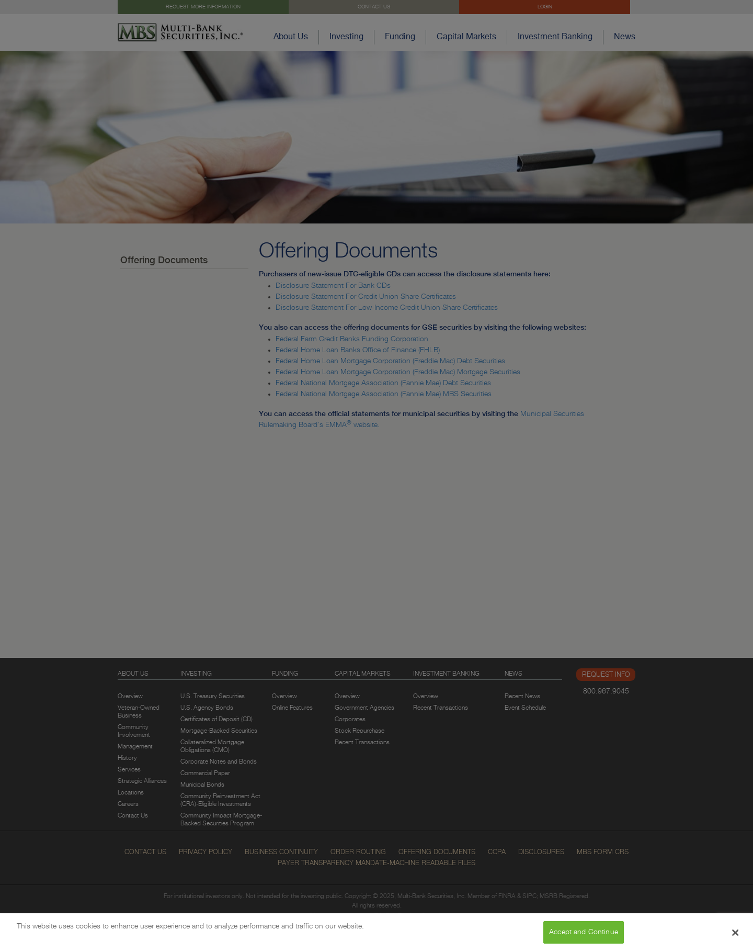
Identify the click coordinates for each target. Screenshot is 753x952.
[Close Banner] (736, 932)
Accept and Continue (583, 932)
